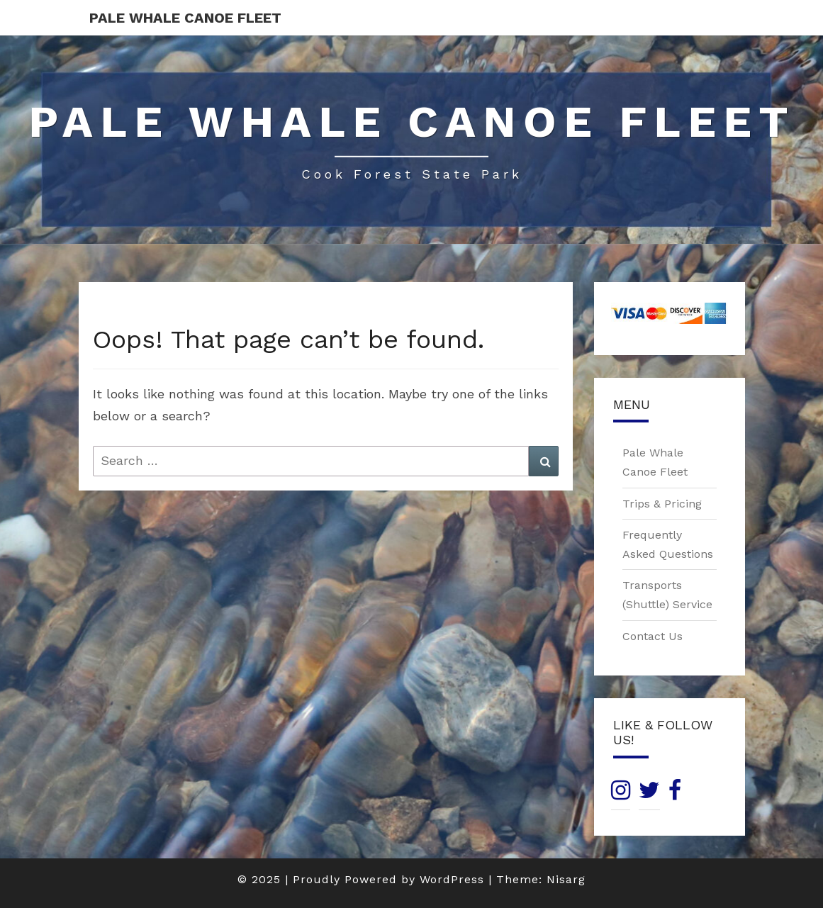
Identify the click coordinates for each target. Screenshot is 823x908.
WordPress (452, 879)
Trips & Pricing (662, 503)
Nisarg (566, 879)
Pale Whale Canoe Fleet (185, 17)
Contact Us (652, 636)
